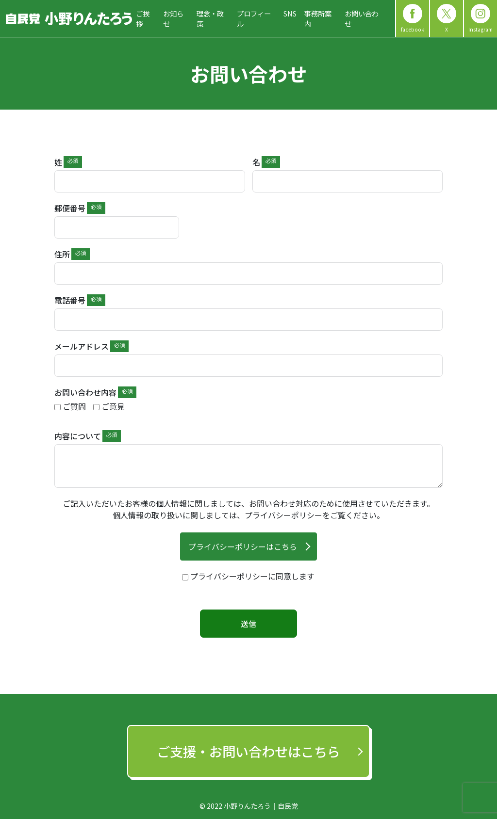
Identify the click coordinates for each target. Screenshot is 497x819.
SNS (290, 13)
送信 (248, 623)
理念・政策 (210, 18)
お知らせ (173, 18)
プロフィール (254, 18)
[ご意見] (96, 407)
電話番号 (69, 300)
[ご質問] (57, 407)
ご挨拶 (142, 18)
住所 (62, 254)
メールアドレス (81, 346)
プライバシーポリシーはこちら (242, 546)
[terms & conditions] (248, 576)
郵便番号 (69, 208)
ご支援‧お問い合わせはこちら (248, 751)
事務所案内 (317, 18)
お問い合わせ (362, 18)
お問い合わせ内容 (85, 392)
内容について (77, 436)
